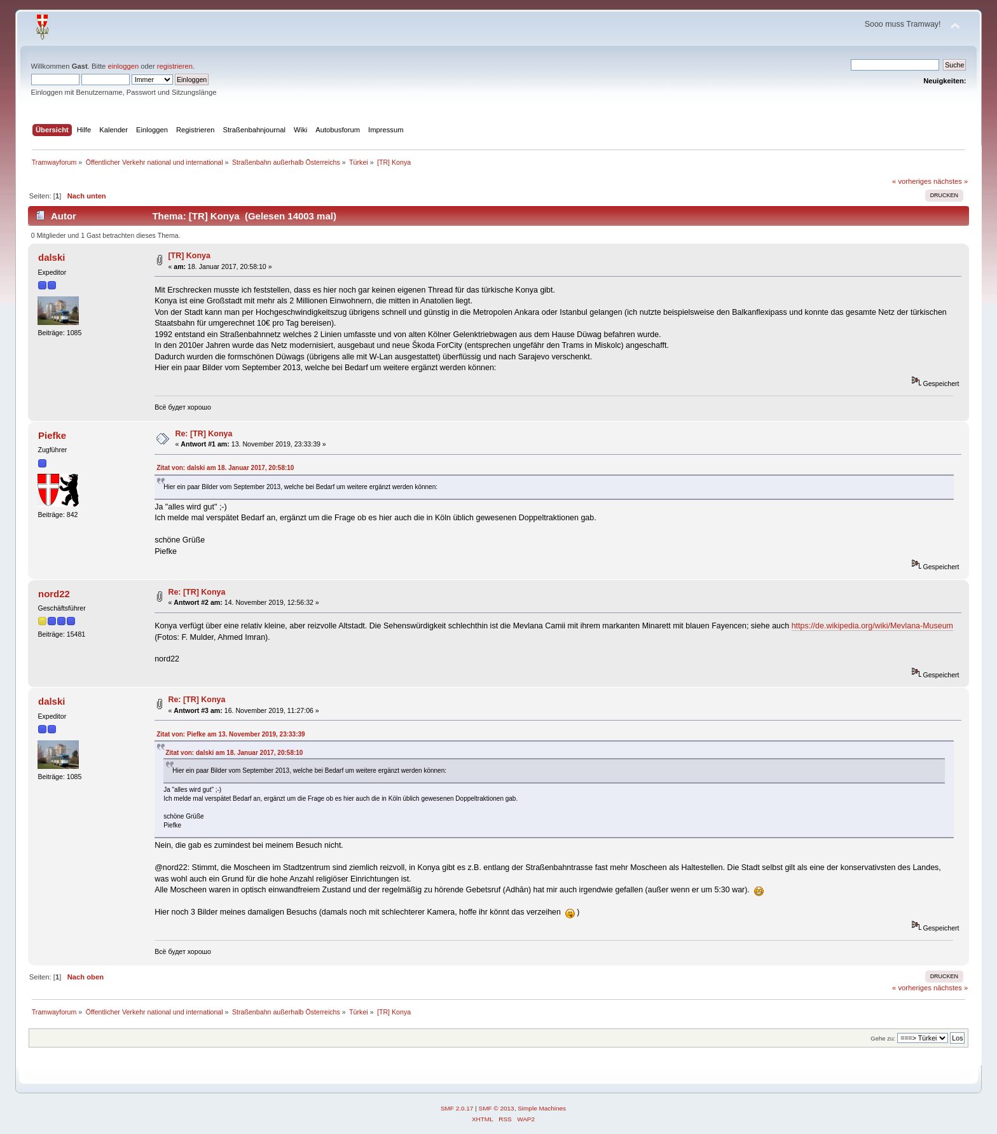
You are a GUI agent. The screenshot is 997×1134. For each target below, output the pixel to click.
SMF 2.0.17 (457, 1108)
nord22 (54, 593)
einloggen (123, 66)
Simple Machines (542, 1108)
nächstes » (950, 181)
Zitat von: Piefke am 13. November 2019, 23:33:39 (230, 734)
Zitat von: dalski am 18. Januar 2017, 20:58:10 (225, 467)
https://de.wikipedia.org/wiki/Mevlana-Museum (872, 625)
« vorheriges (912, 181)
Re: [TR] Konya (203, 433)
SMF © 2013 (496, 1108)
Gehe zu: (882, 1038)
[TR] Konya (189, 255)
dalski (51, 257)
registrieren (175, 66)
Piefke (52, 435)
